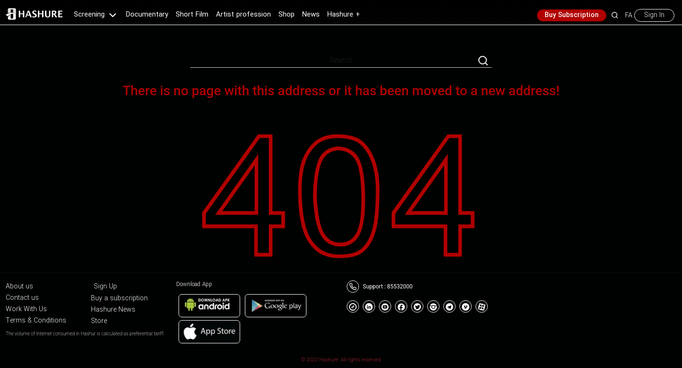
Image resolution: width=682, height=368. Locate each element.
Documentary (147, 14)
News (311, 14)
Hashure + (343, 14)
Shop (286, 14)
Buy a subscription (119, 298)
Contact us (22, 298)
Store (99, 321)
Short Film (192, 14)
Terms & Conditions (36, 320)
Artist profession (243, 14)
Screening (96, 14)
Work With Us (26, 309)
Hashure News (113, 310)
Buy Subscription (572, 15)
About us (19, 286)
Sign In (654, 15)
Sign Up (105, 286)
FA (628, 15)
